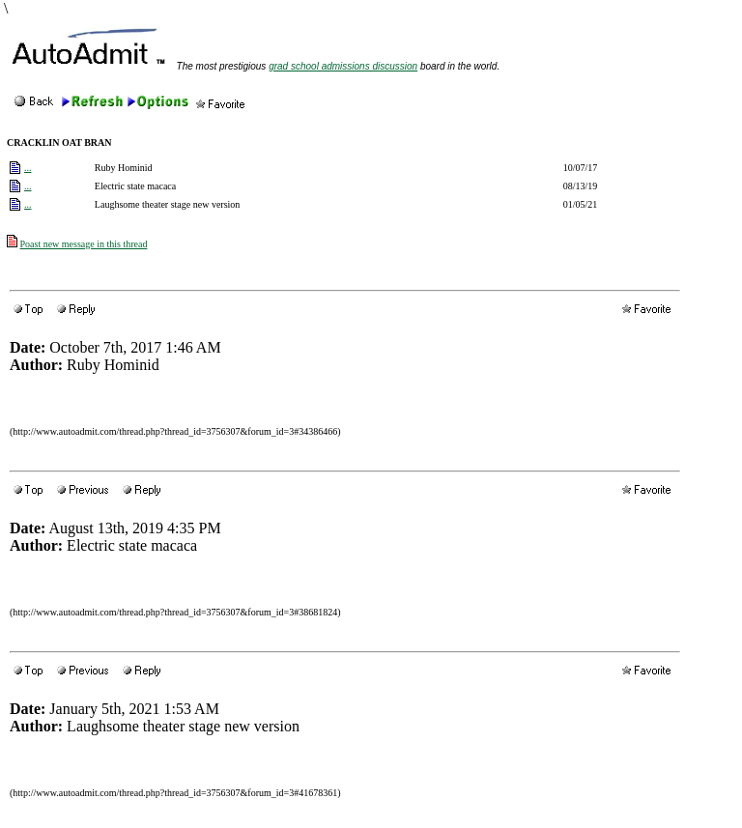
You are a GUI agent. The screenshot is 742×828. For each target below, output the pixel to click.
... (28, 167)
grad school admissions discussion (343, 66)
